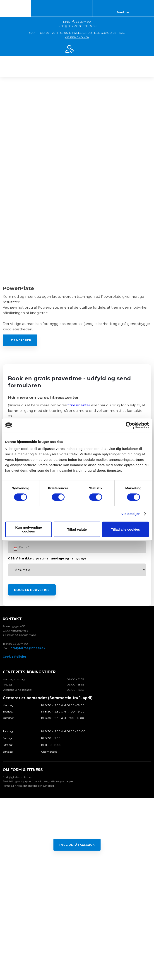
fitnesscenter (78, 405)
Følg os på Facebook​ (77, 845)
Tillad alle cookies (125, 529)
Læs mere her (20, 340)
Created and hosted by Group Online (77, 936)
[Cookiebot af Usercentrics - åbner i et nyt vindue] (129, 425)
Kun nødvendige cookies (28, 529)
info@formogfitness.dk (27, 648)
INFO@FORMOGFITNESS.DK (77, 26)
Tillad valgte (77, 529)
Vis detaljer (130, 514)
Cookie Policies (14, 656)
